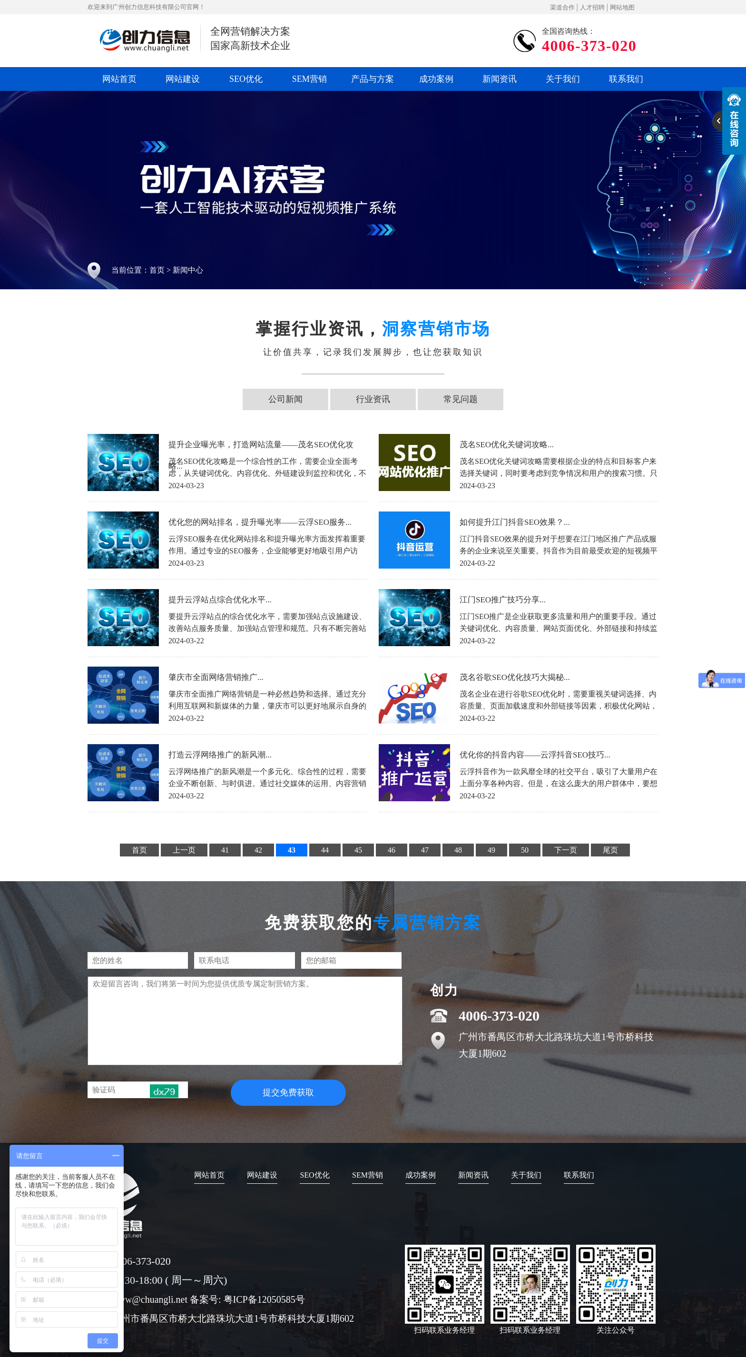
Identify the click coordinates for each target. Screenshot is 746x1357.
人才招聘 (592, 7)
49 (491, 850)
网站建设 (183, 79)
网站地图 (622, 7)
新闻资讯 (499, 79)
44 (325, 850)
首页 (157, 270)
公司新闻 (285, 399)
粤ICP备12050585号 (264, 1299)
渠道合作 (562, 7)
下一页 (565, 850)
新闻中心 (188, 270)
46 (391, 850)
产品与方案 (372, 79)
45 (358, 850)
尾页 (610, 850)
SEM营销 (309, 79)
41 (225, 850)
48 (458, 850)
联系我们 (626, 79)
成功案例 (436, 79)
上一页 (184, 850)
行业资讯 (373, 399)
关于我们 (563, 79)
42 (258, 850)
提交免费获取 (288, 1092)
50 (525, 850)
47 (425, 850)
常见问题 (460, 399)
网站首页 (119, 79)
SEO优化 (246, 79)
